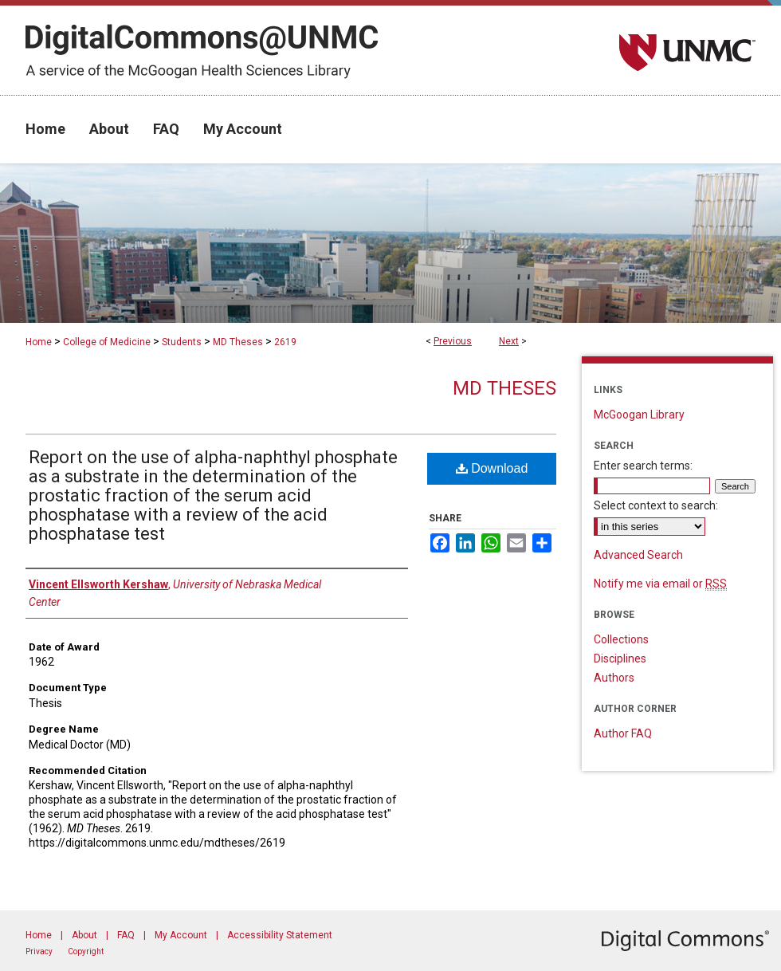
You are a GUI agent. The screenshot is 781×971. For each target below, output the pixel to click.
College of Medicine (107, 342)
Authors (614, 677)
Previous (453, 341)
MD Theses (238, 342)
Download (492, 468)
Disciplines (620, 658)
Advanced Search (638, 554)
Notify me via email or (660, 583)
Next (509, 341)
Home (39, 342)
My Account (181, 935)
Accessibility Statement (279, 935)
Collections (621, 639)
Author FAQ (623, 733)
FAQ (126, 935)
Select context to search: (656, 505)
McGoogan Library (639, 414)
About (84, 935)
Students (182, 342)
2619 (285, 342)
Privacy (39, 951)
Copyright (86, 951)
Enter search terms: (643, 465)
